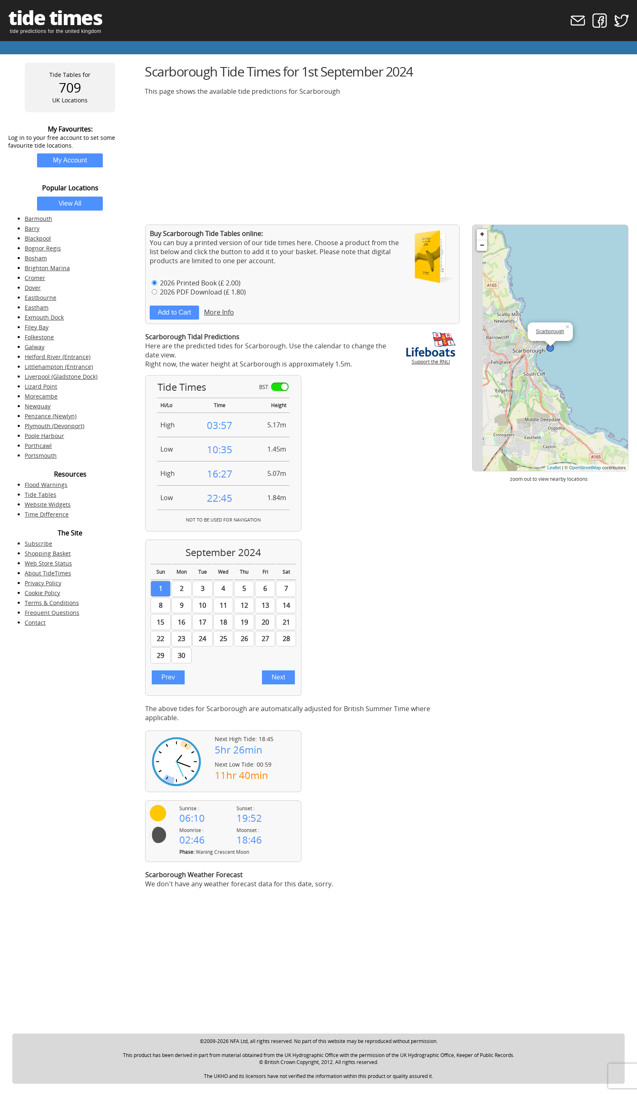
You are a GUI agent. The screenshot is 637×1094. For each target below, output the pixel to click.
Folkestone (39, 337)
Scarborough (550, 331)
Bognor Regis (43, 248)
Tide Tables (40, 494)
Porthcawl (38, 446)
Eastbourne (40, 297)
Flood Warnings (46, 485)
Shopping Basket (48, 553)
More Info (219, 312)
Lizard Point (41, 386)
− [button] (482, 245)
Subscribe (38, 543)
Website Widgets (48, 504)
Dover (33, 288)
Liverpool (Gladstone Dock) (61, 376)
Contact (35, 622)
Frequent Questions (52, 613)
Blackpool (38, 238)
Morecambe (41, 396)
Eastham (37, 307)
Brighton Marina (47, 268)
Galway (34, 347)
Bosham (36, 258)
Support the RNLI (431, 358)
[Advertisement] (387, 160)
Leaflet (554, 467)
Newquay (38, 406)
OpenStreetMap (585, 467)
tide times (55, 17)
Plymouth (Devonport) (54, 426)
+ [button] (482, 234)
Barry (32, 228)
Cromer (35, 278)
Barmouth (38, 219)
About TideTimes (48, 573)
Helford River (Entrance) (57, 357)
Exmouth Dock (44, 317)
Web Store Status (48, 563)
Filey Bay (37, 327)
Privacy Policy (43, 583)
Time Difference (47, 514)
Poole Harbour (44, 436)
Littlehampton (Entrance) (59, 367)
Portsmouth (41, 455)
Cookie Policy (42, 593)
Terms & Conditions (52, 603)
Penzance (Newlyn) (50, 416)
